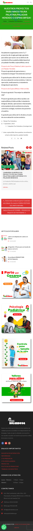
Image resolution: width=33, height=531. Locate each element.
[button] (4, 527)
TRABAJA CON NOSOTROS (9, 469)
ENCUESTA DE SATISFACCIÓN (10, 453)
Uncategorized (27, 126)
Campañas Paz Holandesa (16, 21)
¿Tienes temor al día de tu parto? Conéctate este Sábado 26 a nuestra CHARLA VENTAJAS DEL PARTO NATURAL (16, 203)
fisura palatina (19, 132)
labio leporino (14, 135)
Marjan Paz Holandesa (10, 121)
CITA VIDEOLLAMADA (8, 461)
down (5, 132)
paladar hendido (23, 135)
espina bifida (10, 132)
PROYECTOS (5, 464)
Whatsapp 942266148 (10, 506)
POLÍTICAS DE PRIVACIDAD (10, 466)
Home (5, 21)
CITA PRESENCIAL (6, 458)
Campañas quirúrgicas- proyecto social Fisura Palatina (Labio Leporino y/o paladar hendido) (15, 175)
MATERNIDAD (5, 456)
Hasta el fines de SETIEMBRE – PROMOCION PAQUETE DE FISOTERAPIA (16, 211)
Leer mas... (5, 187)
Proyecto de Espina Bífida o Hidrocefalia (15, 89)
